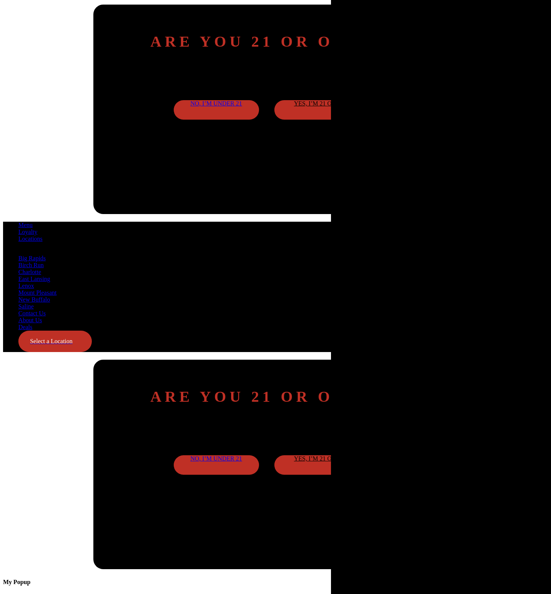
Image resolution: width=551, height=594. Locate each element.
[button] (55, 341)
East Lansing (34, 279)
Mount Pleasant (37, 292)
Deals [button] (25, 327)
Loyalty (27, 232)
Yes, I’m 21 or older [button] (326, 103)
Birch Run (31, 265)
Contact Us (32, 313)
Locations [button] (30, 238)
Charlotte (29, 272)
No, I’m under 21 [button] (216, 103)
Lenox (26, 285)
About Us (30, 320)
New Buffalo (34, 299)
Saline (26, 306)
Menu (25, 225)
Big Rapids (32, 258)
